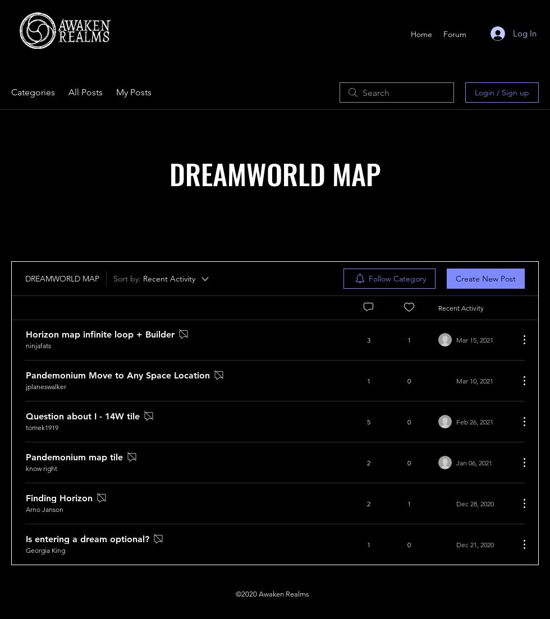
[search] (397, 92)
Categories (33, 92)
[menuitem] (389, 279)
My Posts (134, 92)
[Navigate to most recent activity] (474, 340)
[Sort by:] (161, 278)
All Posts (85, 92)
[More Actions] (518, 340)
